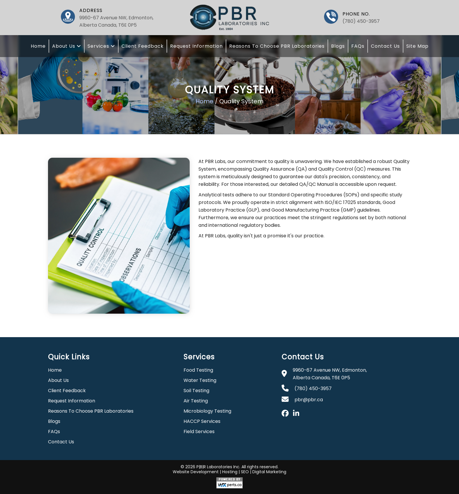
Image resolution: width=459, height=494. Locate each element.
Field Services (199, 431)
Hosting (229, 472)
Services (101, 46)
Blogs (338, 46)
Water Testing (200, 380)
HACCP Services (202, 421)
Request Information (196, 46)
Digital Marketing (269, 472)
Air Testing (196, 400)
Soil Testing (196, 390)
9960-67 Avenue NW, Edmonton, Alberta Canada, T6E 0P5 (116, 21)
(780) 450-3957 (361, 21)
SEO (245, 472)
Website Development (196, 472)
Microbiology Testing (207, 411)
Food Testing (198, 370)
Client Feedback (142, 46)
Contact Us (385, 46)
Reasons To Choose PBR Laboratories (277, 46)
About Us (66, 46)
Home (38, 46)
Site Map (417, 46)
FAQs (357, 46)
